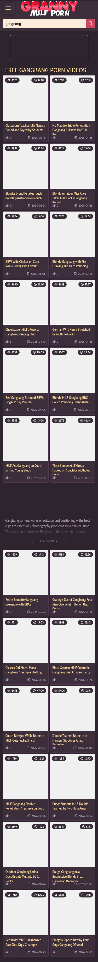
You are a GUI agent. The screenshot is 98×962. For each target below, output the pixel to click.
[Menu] (8, 8)
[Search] (90, 23)
